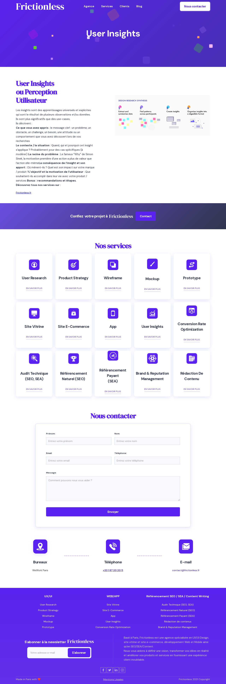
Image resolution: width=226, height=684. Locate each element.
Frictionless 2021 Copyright (194, 679)
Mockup (48, 621)
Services (107, 6)
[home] (40, 6)
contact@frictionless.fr (186, 570)
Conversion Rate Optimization (113, 627)
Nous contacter (195, 6)
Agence (89, 6)
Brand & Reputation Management (177, 627)
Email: (49, 453)
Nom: (117, 433)
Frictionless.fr (23, 192)
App (113, 615)
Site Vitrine (113, 604)
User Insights (113, 621)
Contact (146, 216)
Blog (139, 6)
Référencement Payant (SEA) (178, 615)
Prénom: (50, 433)
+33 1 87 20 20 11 (113, 570)
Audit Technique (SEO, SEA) (178, 604)
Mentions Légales (113, 679)
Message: (51, 472)
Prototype (48, 627)
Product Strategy (48, 610)
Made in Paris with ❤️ (28, 679)
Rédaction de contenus (177, 621)
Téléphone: (120, 453)
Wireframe (48, 615)
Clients (124, 6)
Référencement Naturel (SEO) (178, 610)
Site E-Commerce (113, 610)
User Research (48, 604)
